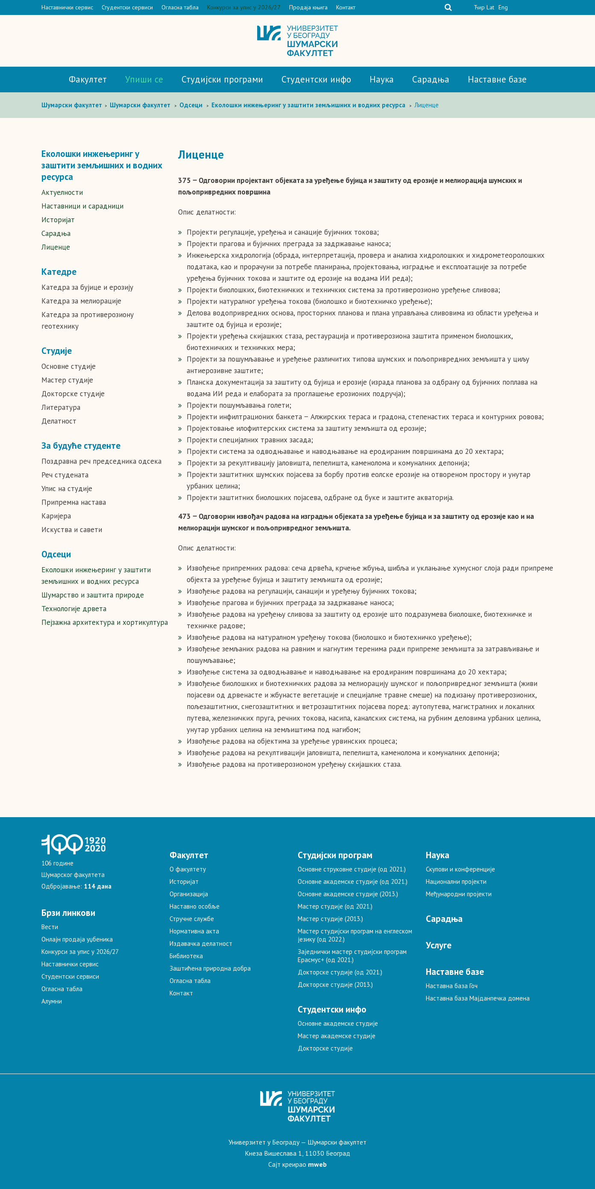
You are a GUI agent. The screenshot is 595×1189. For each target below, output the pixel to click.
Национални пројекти (456, 881)
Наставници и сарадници (82, 206)
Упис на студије (66, 488)
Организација (189, 894)
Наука (381, 79)
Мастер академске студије (336, 1036)
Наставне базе (497, 79)
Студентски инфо (316, 79)
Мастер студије (67, 380)
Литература (60, 407)
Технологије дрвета (73, 608)
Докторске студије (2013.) (335, 984)
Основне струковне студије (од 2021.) (352, 869)
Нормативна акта (194, 931)
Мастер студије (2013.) (330, 919)
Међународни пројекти (459, 894)
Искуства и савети (71, 529)
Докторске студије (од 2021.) (340, 972)
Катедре (58, 271)
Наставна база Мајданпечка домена (478, 998)
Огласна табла (180, 7)
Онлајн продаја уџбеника (77, 939)
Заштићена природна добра (210, 968)
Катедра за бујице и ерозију (87, 287)
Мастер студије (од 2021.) (335, 906)
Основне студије (68, 366)
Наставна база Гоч (452, 986)
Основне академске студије (338, 1023)
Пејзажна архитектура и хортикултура (104, 622)
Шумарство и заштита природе (92, 595)
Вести (49, 927)
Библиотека (186, 956)
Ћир (479, 7)
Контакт (345, 7)
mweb (317, 1164)
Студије (56, 350)
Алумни (51, 1001)
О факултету (188, 869)
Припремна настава (73, 502)
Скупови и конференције (460, 869)
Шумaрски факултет (72, 105)
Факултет (88, 79)
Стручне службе (192, 919)
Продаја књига (308, 7)
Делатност (58, 421)
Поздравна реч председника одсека (101, 461)
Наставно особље (195, 906)
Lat (490, 7)
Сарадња (430, 79)
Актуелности (62, 192)
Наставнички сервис (67, 7)
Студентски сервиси (127, 7)
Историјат (58, 219)
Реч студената (64, 475)
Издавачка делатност (201, 943)
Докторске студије (73, 393)
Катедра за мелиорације (81, 301)
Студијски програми (222, 79)
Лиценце (55, 247)
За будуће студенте (80, 445)
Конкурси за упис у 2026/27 (244, 7)
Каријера (56, 516)
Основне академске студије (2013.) (348, 894)
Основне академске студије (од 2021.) (352, 881)
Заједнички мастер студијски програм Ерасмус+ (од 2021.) (352, 956)
